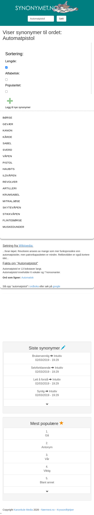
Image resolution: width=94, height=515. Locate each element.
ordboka (34, 286)
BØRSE (7, 117)
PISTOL (7, 162)
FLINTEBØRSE (12, 220)
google (56, 286)
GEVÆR (8, 124)
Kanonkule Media (23, 509)
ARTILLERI (10, 188)
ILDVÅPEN (9, 175)
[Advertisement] (29, 315)
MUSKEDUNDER (13, 226)
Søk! (61, 18)
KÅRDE (7, 136)
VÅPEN (7, 156)
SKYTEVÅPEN (12, 207)
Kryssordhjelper (65, 509)
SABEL (7, 143)
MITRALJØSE (11, 201)
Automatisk (27, 277)
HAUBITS (9, 168)
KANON (7, 130)
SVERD (7, 149)
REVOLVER (10, 181)
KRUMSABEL (11, 194)
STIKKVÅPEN (11, 213)
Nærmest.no (48, 509)
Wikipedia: (26, 245)
